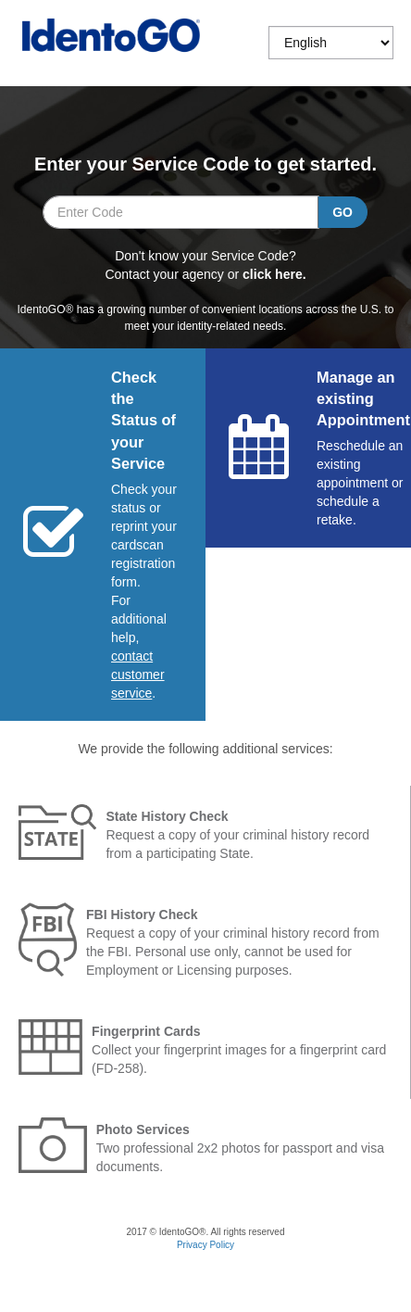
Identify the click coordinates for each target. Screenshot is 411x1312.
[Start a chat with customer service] (138, 674)
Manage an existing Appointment (363, 399)
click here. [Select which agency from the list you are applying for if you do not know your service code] (274, 274)
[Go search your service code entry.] (342, 212)
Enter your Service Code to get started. (205, 164)
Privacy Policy (205, 1245)
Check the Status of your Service (143, 421)
